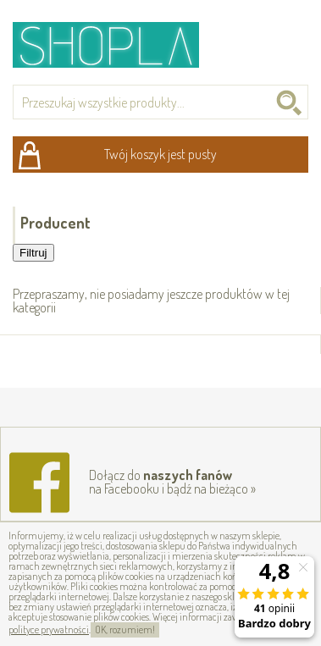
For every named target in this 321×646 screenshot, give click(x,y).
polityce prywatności (48, 629)
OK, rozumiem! (125, 629)
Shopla (117, 44)
